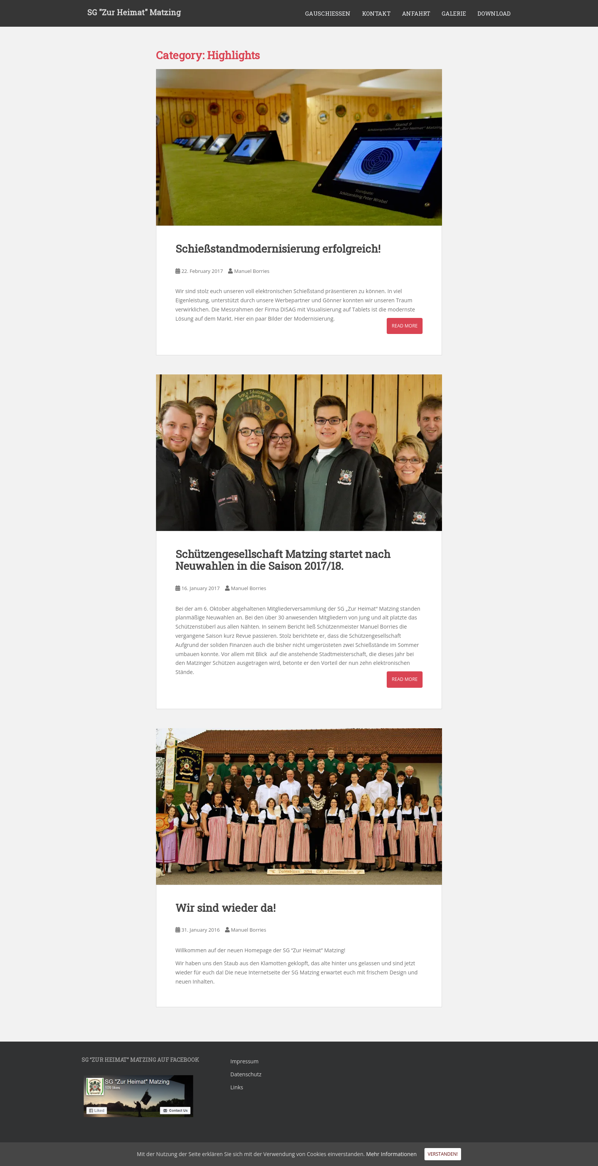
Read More (405, 326)
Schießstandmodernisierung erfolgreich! (278, 249)
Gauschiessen (327, 13)
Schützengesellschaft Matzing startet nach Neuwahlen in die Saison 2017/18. (283, 560)
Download (494, 13)
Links (236, 1087)
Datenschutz (245, 1074)
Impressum (244, 1061)
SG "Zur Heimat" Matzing (134, 13)
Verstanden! (443, 1154)
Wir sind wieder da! (225, 908)
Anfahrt (416, 13)
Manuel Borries (251, 271)
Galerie (454, 13)
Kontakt (376, 13)
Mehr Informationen (391, 1154)
